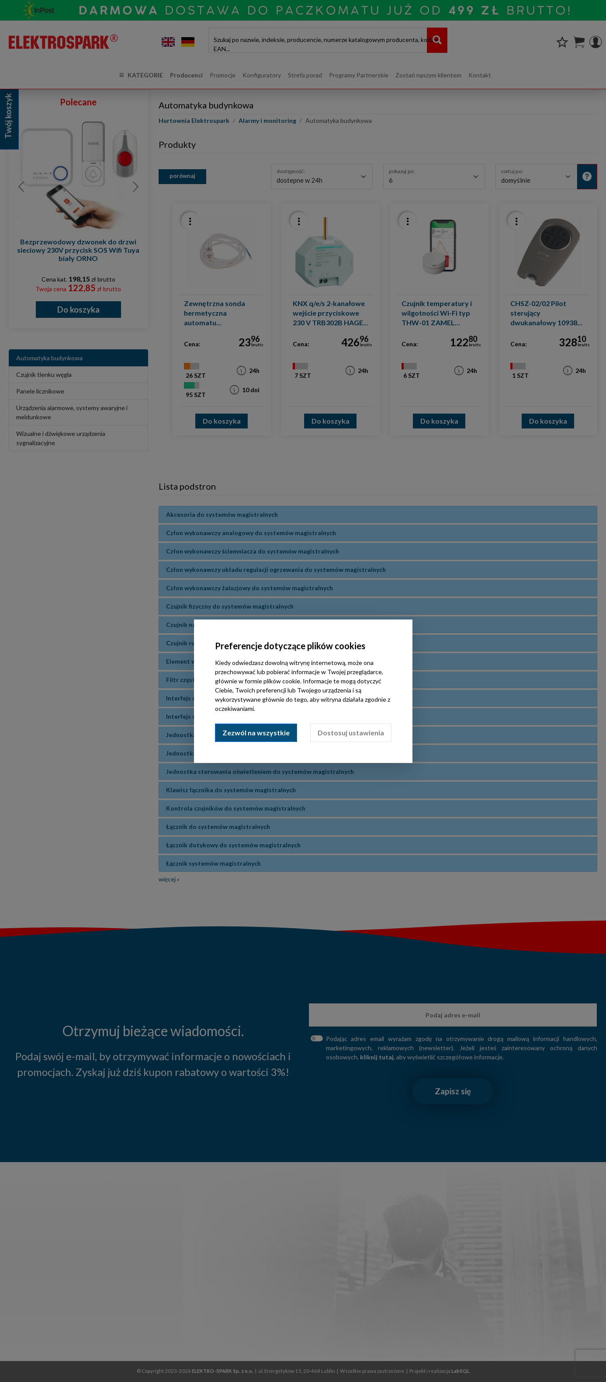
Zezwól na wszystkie (256, 732)
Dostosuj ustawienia (351, 732)
